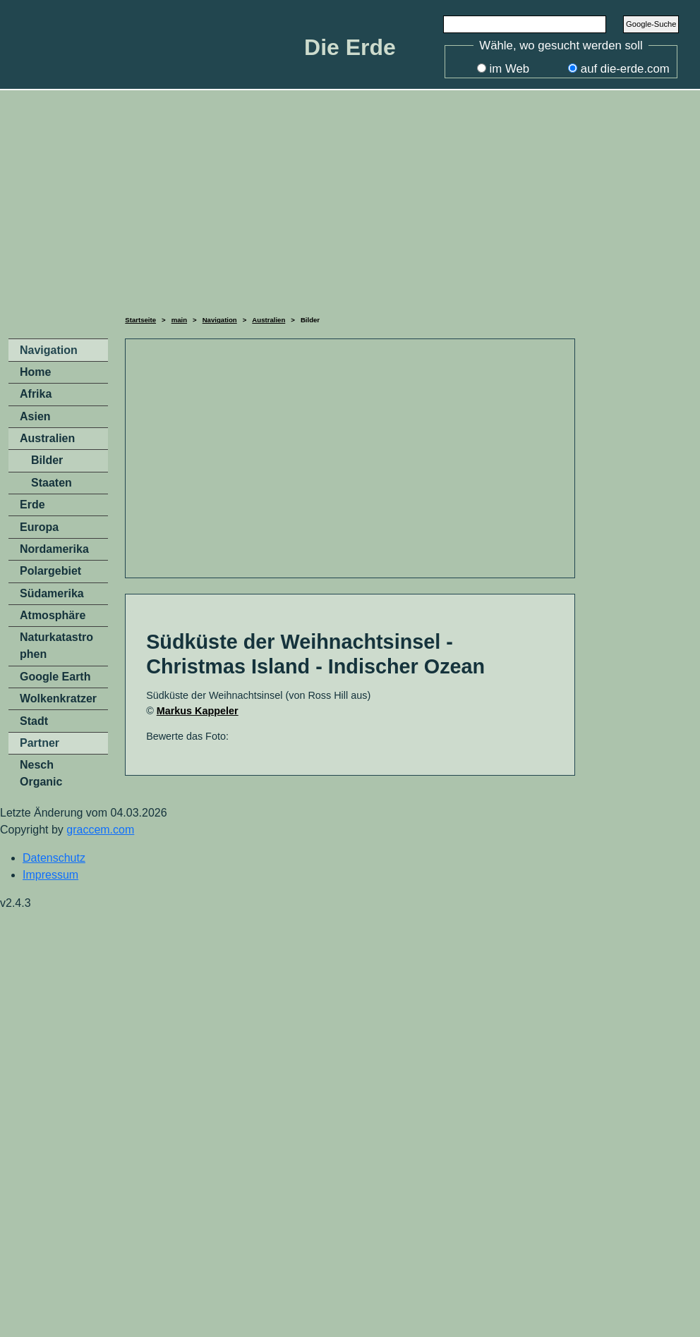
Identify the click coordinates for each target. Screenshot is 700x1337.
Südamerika (52, 593)
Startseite (140, 320)
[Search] (525, 24)
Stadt (34, 721)
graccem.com (100, 830)
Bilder (47, 460)
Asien (35, 416)
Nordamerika (54, 549)
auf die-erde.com (625, 68)
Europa (39, 527)
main (179, 320)
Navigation (220, 320)
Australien (268, 320)
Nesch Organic (41, 773)
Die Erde (350, 47)
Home (35, 372)
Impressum (50, 875)
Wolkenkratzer (58, 698)
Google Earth (55, 677)
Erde (32, 505)
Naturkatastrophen (56, 645)
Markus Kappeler (198, 710)
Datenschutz (54, 858)
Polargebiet (50, 571)
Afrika (36, 394)
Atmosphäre (52, 615)
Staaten (51, 483)
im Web (510, 68)
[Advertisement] (350, 200)
